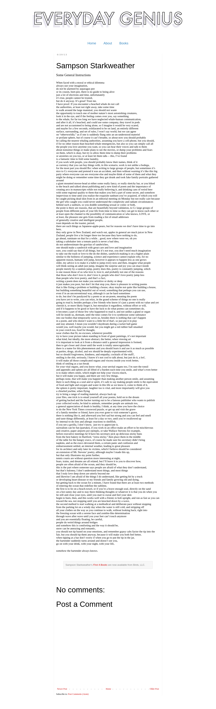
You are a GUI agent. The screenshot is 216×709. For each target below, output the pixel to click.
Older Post (154, 689)
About (108, 43)
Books (123, 43)
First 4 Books (100, 564)
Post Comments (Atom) (78, 694)
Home (91, 43)
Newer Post (62, 689)
